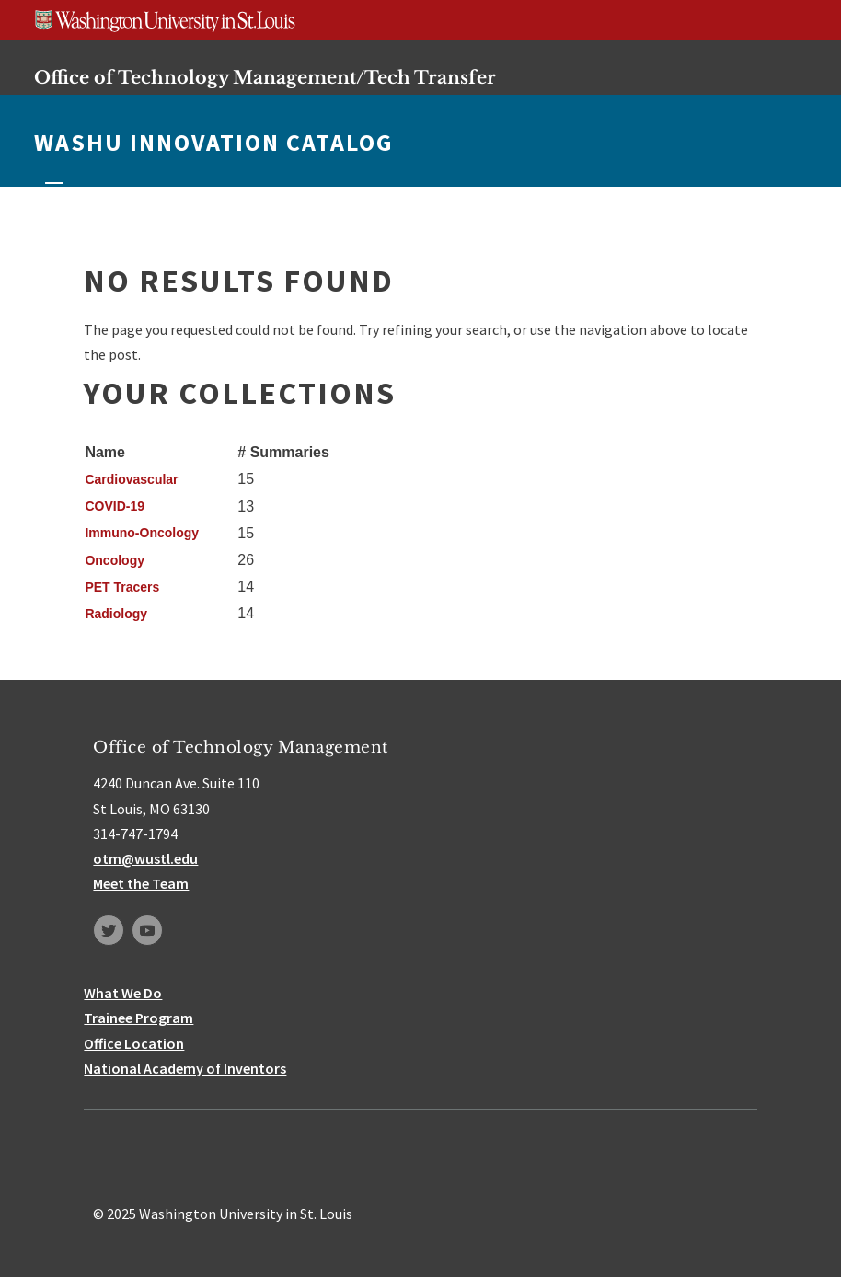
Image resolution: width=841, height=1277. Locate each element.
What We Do (123, 993)
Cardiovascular (131, 479)
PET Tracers (122, 587)
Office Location (134, 1043)
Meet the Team (141, 883)
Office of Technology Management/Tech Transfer (265, 77)
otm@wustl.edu (145, 858)
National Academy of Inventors (185, 1068)
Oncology (114, 560)
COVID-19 (114, 506)
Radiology (116, 613)
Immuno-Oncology (142, 532)
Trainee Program (138, 1017)
